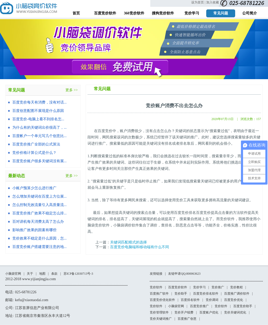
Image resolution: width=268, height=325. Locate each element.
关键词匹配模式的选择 (128, 242)
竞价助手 (180, 293)
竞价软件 (156, 287)
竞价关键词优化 (235, 312)
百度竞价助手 (242, 306)
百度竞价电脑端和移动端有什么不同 (139, 247)
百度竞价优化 (233, 300)
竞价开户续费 (183, 312)
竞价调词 (212, 300)
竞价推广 (218, 287)
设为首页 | (198, 2)
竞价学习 (199, 287)
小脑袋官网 (13, 273)
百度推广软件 (159, 293)
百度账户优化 (208, 312)
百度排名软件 (190, 300)
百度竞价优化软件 (162, 300)
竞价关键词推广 (161, 319)
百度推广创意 (187, 319)
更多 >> (71, 90)
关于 (30, 273)
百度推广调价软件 (236, 293)
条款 (54, 273)
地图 (42, 273)
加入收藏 (212, 2)
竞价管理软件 (159, 312)
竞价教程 (236, 287)
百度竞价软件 (177, 287)
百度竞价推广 (199, 306)
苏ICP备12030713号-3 (78, 273)
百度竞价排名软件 (205, 293)
